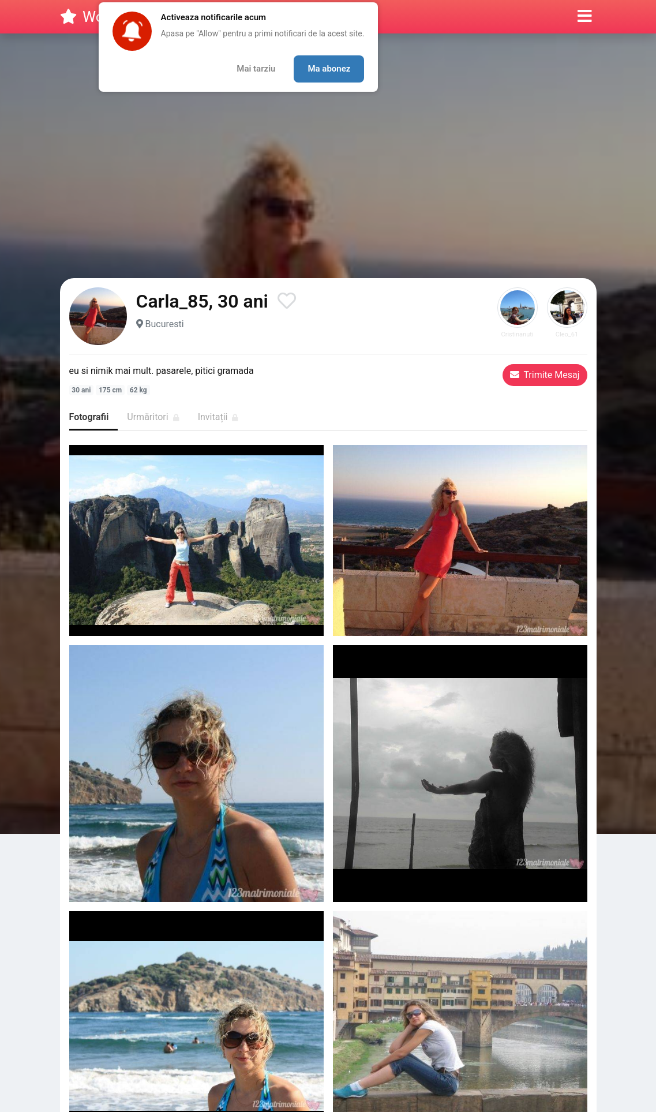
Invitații (218, 416)
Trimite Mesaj (545, 374)
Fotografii (89, 416)
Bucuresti (164, 324)
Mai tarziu (256, 68)
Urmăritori (153, 416)
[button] (585, 16)
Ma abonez (329, 68)
